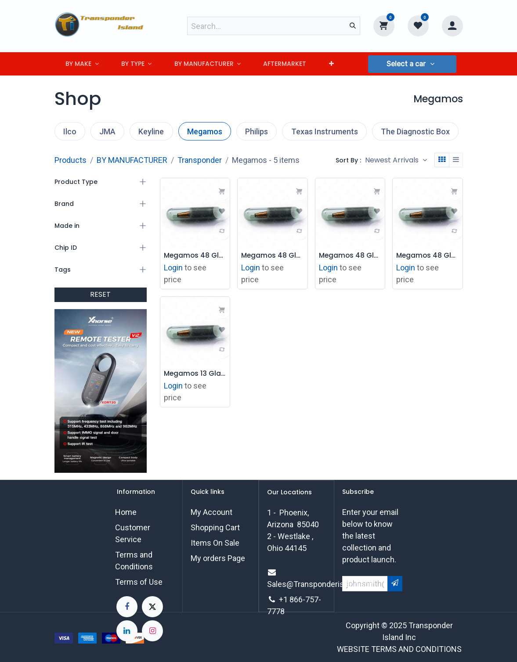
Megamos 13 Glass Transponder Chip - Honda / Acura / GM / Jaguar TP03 (195, 372)
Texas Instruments (324, 131)
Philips (256, 131)
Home (126, 512)
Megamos (204, 131)
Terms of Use (139, 581)
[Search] (353, 26)
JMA (107, 131)
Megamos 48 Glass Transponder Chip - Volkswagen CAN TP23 (272, 255)
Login (173, 266)
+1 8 (286, 599)
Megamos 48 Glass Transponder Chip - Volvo (427, 255)
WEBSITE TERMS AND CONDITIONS (399, 649)
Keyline (151, 131)
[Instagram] (152, 630)
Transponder (199, 160)
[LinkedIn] (126, 630)
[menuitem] (82, 64)
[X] (152, 606)
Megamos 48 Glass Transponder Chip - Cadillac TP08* (350, 255)
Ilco (69, 131)
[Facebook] (126, 606)
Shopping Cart (215, 527)
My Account (211, 512)
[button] (412, 64)
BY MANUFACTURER (132, 160)
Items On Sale (215, 542)
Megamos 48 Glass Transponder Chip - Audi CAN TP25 (195, 255)
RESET (100, 294)
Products (70, 160)
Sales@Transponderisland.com (321, 584)
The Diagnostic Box (415, 131)
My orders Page (218, 558)
